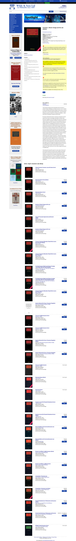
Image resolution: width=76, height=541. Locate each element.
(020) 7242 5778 (63, 6)
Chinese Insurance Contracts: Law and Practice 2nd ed (45, 167)
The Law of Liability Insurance (40, 365)
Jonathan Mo (18, 53)
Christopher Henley (44, 526)
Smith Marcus (49, 503)
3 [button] (47, 23)
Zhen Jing (37, 168)
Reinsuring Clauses (39, 389)
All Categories (12, 31)
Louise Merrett (43, 503)
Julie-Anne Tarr (48, 268)
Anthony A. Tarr (42, 268)
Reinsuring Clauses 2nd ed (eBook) (41, 179)
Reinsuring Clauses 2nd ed (40, 192)
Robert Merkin (38, 477)
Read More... (15, 205)
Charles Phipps (14, 54)
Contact (45, 0)
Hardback (44, 104)
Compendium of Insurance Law (41, 476)
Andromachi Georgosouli (40, 304)
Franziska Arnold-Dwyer (47, 32)
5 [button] (50, 23)
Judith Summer (38, 403)
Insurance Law (26, 55)
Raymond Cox (38, 503)
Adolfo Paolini (38, 452)
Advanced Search (63, 11)
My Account (51, 0)
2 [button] (45, 23)
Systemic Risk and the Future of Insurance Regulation (45, 303)
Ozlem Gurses (38, 180)
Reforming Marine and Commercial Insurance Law (44, 426)
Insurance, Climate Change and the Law (42, 204)
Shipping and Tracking (47, 537)
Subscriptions (39, 0)
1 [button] (43, 23)
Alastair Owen (38, 243)
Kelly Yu (18, 54)
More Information (18, 57)
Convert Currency (46, 42)
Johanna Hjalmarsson (45, 477)
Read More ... (15, 182)
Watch (16, 116)
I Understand (47, 2)
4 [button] (49, 23)
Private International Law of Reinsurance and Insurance (45, 513)
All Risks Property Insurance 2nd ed (42, 525)
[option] (45, 18)
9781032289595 (46, 105)
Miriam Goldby (47, 304)
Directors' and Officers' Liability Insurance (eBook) (44, 451)
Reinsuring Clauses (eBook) (40, 377)
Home (11, 0)
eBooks (20, 0)
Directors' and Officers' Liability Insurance (43, 463)
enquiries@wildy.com (62, 7)
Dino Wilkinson (42, 269)
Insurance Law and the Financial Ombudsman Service (45, 402)
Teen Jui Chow (13, 53)
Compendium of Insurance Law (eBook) (42, 488)
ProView (25, 0)
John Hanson (37, 526)
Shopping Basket (63, 1)
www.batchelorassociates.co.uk (49, 540)
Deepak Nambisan (44, 452)
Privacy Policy (54, 537)
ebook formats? (51, 97)
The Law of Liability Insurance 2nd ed (42, 315)
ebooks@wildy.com (46, 85)
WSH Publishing (31, 0)
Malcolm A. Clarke (38, 316)
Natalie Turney (38, 219)
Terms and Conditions (38, 537)
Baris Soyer (41, 427)
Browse (15, 0)
